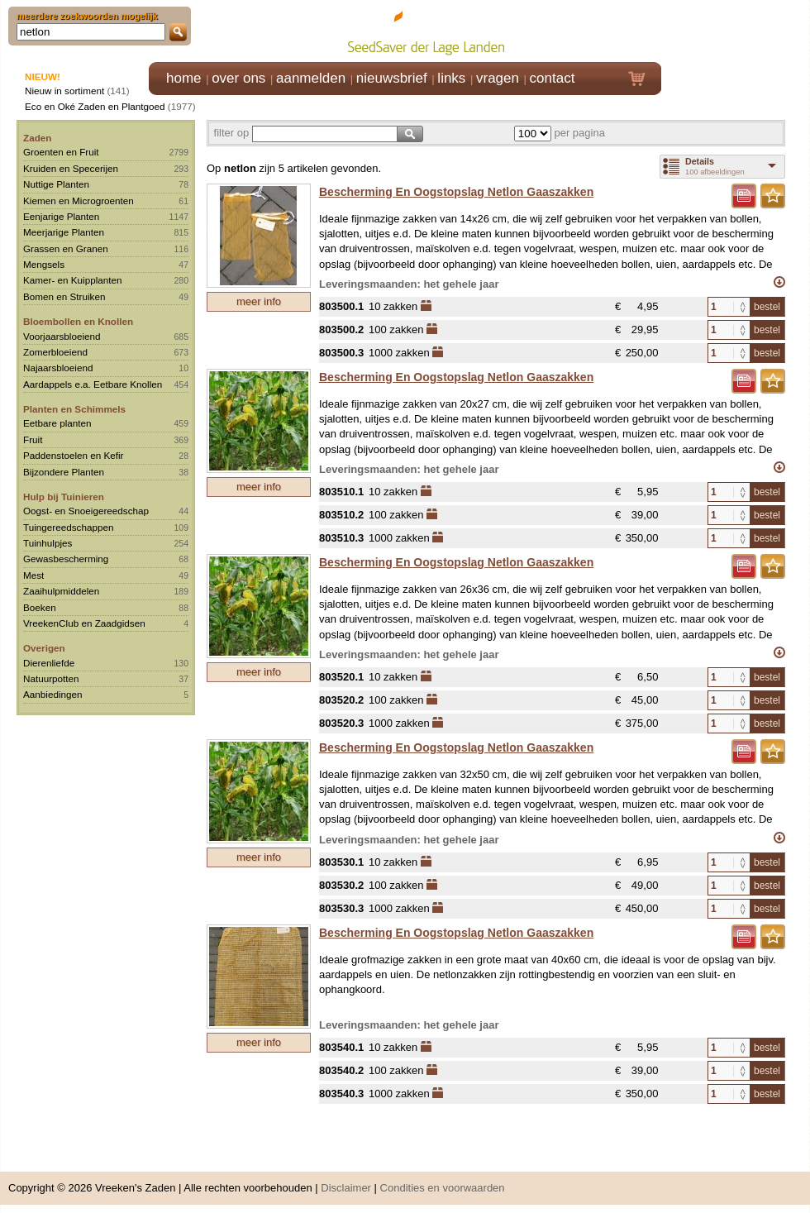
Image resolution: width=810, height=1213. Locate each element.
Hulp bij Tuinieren (63, 496)
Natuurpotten (51, 678)
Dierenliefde (48, 662)
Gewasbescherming (65, 558)
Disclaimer (346, 1188)
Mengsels (43, 264)
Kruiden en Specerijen (70, 168)
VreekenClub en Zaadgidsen (84, 623)
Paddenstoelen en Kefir (73, 455)
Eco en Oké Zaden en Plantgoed (95, 106)
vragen (497, 78)
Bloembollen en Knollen (78, 321)
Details (699, 161)
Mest (33, 575)
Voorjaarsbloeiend (62, 336)
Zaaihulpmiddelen (61, 590)
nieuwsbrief (391, 78)
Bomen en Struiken (64, 296)
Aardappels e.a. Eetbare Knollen (92, 384)
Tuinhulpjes (47, 542)
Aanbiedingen (53, 694)
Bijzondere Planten (63, 471)
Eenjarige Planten (61, 216)
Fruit (32, 439)
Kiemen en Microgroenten (78, 200)
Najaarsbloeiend (58, 367)
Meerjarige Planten (63, 232)
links (451, 78)
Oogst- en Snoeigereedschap (86, 510)
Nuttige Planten (56, 184)
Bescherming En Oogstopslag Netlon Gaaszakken (456, 191)
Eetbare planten (57, 423)
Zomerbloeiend (55, 351)
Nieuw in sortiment (64, 90)
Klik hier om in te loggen (736, 30)
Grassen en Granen (65, 248)
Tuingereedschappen (68, 527)
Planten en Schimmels (74, 409)
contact (552, 78)
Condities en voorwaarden (442, 1188)
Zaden (37, 137)
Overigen (44, 647)
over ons (238, 78)
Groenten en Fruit (61, 151)
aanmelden (310, 78)
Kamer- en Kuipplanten (72, 280)
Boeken (39, 607)
